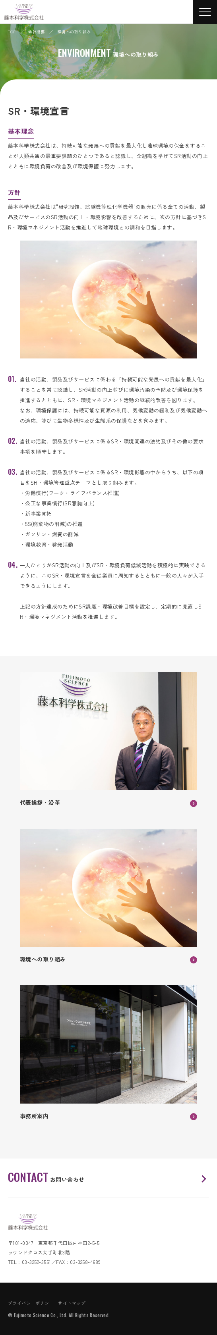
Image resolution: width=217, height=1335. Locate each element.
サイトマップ (71, 1303)
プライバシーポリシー (31, 1303)
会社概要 (36, 32)
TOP (12, 32)
